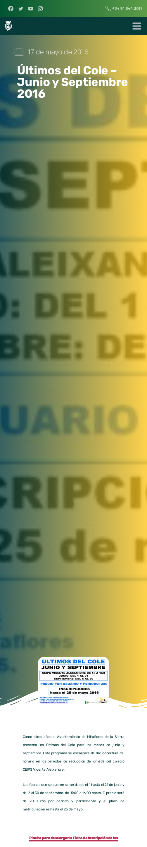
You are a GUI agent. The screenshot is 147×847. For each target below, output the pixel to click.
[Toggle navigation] (137, 26)
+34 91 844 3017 (124, 8)
